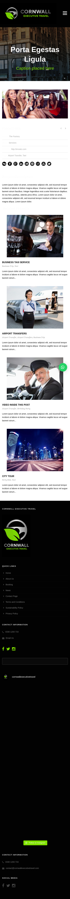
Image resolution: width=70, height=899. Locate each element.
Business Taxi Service (16, 262)
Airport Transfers (14, 333)
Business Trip (8, 266)
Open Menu (65, 13)
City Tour (8, 476)
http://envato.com (18, 149)
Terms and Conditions (15, 602)
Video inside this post (16, 405)
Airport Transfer (15, 155)
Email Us (10, 638)
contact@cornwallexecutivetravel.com (22, 868)
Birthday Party (23, 408)
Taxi (24, 155)
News (8, 590)
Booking (9, 584)
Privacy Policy (12, 613)
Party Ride (6, 480)
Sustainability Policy (14, 608)
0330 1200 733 (11, 632)
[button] (63, 367)
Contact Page (12, 596)
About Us (10, 579)
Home (8, 573)
